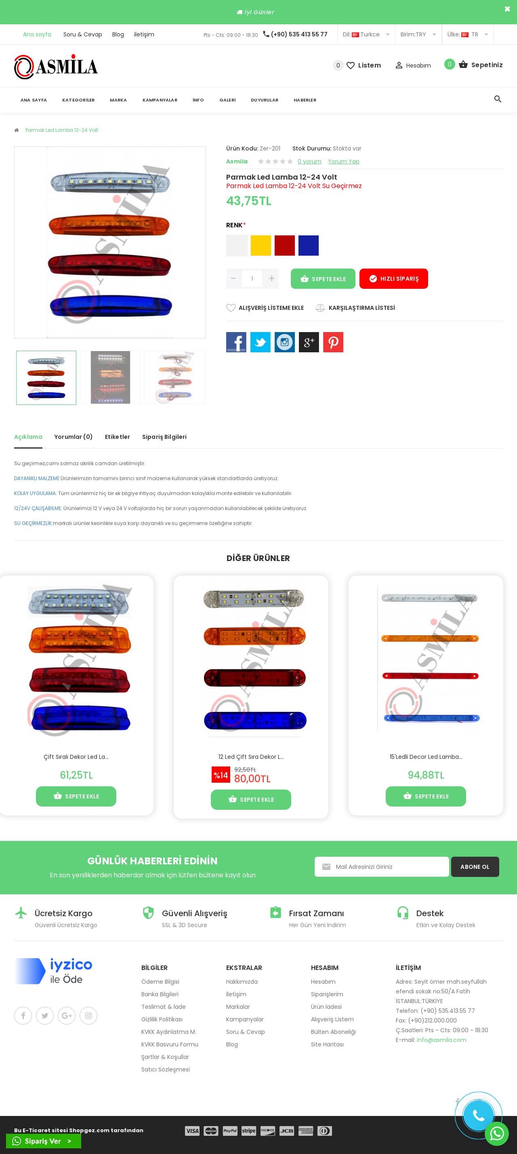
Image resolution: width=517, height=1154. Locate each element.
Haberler (305, 100)
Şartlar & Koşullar (165, 1057)
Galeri (227, 100)
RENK (236, 225)
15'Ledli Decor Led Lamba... (426, 757)
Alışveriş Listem (332, 1019)
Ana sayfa (37, 34)
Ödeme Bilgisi (160, 982)
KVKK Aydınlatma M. (168, 1032)
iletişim (144, 34)
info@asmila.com (442, 1040)
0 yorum (310, 161)
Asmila (237, 161)
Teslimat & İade (163, 1007)
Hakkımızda (242, 982)
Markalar (238, 1007)
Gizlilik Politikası (162, 1019)
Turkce (366, 34)
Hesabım (323, 982)
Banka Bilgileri (160, 994)
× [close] (507, 9)
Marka (118, 100)
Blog (118, 34)
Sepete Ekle (323, 279)
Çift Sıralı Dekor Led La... (76, 757)
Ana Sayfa (34, 100)
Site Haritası (327, 1044)
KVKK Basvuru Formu (169, 1044)
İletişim (236, 994)
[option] (46, 378)
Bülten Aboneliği (333, 1032)
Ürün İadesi (326, 1007)
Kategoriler (78, 100)
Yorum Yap (343, 161)
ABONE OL (475, 867)
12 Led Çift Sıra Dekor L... (251, 757)
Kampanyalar (160, 100)
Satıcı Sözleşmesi (165, 1069)
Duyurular (264, 100)
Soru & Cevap (82, 34)
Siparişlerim (327, 994)
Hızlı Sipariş (394, 279)
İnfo (198, 100)
